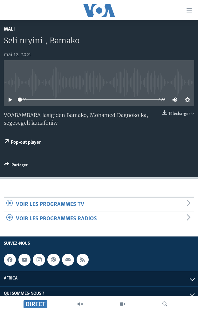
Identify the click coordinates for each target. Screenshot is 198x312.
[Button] (16, 166)
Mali (9, 29)
